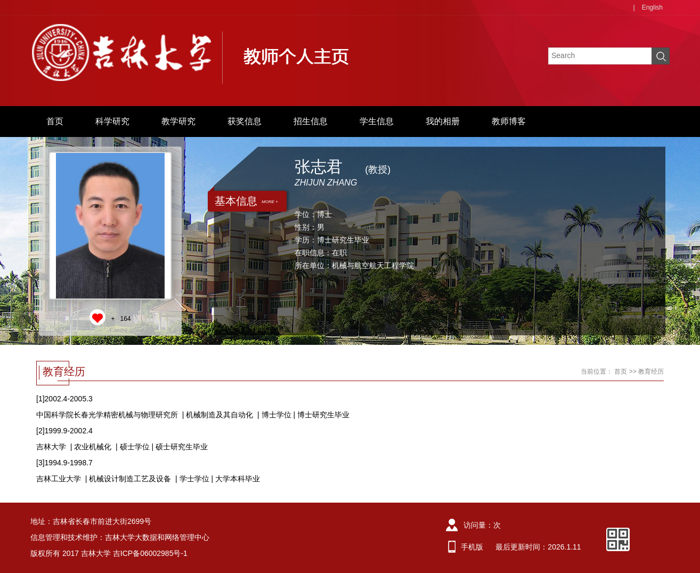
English (652, 7)
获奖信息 (244, 121)
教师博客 (509, 121)
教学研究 (178, 121)
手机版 (472, 547)
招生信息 (311, 121)
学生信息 (377, 121)
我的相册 (443, 121)
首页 (54, 121)
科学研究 (112, 121)
